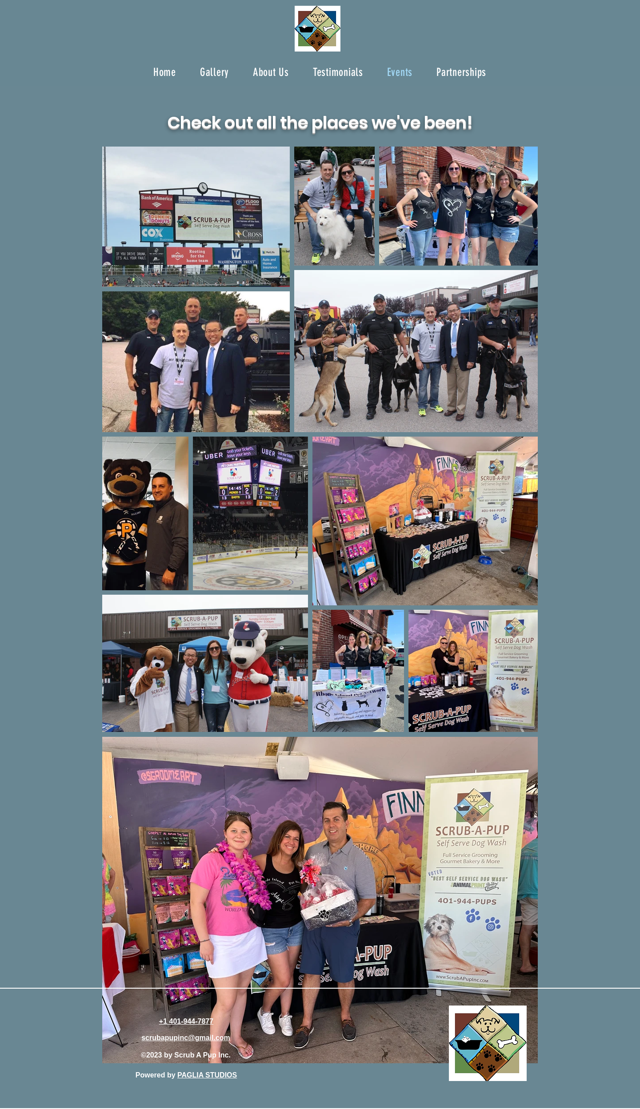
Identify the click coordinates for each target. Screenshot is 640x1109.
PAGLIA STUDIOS (207, 1075)
